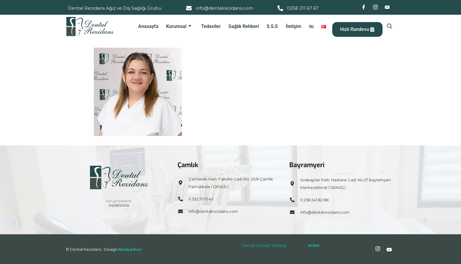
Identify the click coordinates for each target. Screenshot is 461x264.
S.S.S (274, 26)
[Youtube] (387, 7)
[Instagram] (375, 7)
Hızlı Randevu (356, 29)
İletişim (294, 26)
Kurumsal (182, 26)
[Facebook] (363, 7)
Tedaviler (214, 26)
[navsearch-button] (389, 26)
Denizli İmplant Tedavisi (264, 245)
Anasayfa (153, 26)
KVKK (314, 245)
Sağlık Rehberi (246, 26)
